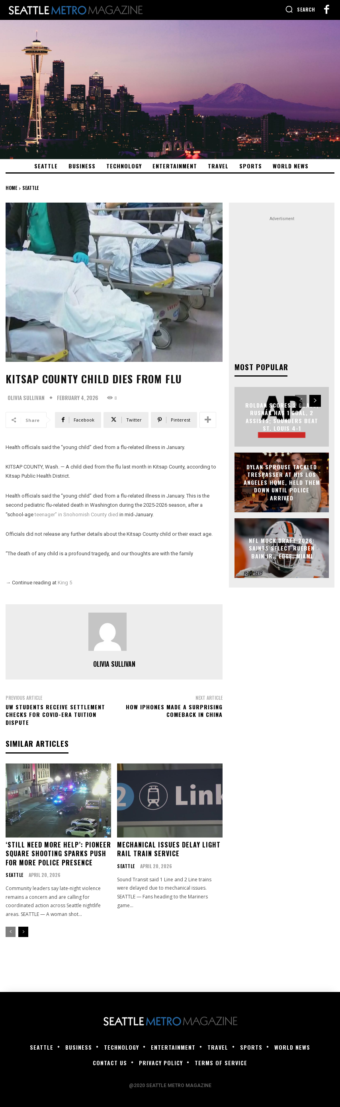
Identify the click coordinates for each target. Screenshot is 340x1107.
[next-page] (23, 931)
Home (11, 187)
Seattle (30, 187)
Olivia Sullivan (26, 397)
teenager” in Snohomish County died (76, 514)
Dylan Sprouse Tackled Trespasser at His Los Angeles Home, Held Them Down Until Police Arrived (282, 481)
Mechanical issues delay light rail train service (169, 848)
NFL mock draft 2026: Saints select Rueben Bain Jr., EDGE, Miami (282, 547)
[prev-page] (11, 931)
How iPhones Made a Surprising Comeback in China (174, 711)
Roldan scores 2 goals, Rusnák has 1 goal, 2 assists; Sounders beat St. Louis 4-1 (282, 415)
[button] (300, 9)
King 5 (65, 583)
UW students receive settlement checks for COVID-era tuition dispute (55, 714)
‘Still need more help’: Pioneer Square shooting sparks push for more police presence (58, 853)
